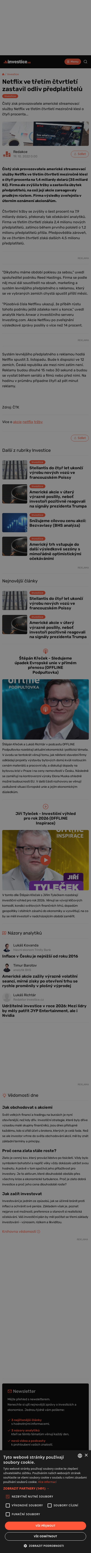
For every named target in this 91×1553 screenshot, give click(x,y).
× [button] (86, 1455)
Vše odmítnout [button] (45, 1536)
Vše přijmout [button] (45, 1526)
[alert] (45, 776)
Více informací (47, 1482)
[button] (45, 1488)
